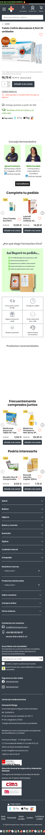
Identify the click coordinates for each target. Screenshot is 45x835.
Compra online (9, 603)
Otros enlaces (8, 611)
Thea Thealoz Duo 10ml (9, 220)
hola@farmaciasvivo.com (16, 627)
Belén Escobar (33, 166)
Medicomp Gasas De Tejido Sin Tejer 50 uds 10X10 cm (10, 430)
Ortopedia (7, 558)
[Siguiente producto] (42, 213)
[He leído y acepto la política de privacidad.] (3, 663)
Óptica (5, 541)
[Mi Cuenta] (23, 9)
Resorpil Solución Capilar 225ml (30, 477)
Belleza (5, 509)
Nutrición (6, 533)
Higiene (5, 517)
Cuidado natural (10, 549)
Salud (4, 501)
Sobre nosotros (9, 595)
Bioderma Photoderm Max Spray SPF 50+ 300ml (30, 430)
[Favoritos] (32, 9)
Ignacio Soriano (12, 166)
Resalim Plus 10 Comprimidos (10, 478)
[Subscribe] (41, 659)
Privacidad (11, 818)
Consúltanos (22, 184)
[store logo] (11, 9)
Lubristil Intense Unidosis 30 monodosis (28, 219)
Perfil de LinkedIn (13, 174)
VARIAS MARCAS (9, 92)
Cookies (30, 818)
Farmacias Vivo (12, 682)
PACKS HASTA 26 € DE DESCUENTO (19, 2)
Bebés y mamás (10, 525)
